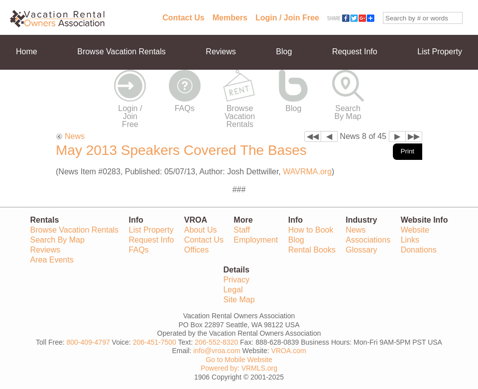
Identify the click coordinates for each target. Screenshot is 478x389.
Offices (196, 250)
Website (415, 230)
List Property (439, 51)
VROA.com (288, 351)
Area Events (52, 260)
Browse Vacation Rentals (121, 51)
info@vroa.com (216, 351)
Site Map (238, 299)
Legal (232, 289)
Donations (419, 250)
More (25, 86)
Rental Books (312, 250)
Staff (242, 230)
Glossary (361, 250)
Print (407, 151)
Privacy (236, 279)
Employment (256, 240)
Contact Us (183, 17)
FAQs (185, 108)
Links (410, 240)
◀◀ (313, 136)
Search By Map (348, 112)
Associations (368, 240)
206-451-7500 (154, 342)
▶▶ (414, 136)
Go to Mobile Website (239, 360)
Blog (284, 51)
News (75, 136)
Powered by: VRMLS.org (239, 368)
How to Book (311, 230)
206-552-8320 (216, 342)
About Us (200, 230)
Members (230, 17)
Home (26, 51)
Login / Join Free (287, 17)
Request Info (354, 51)
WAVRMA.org (307, 171)
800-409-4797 (88, 342)
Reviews (221, 51)
